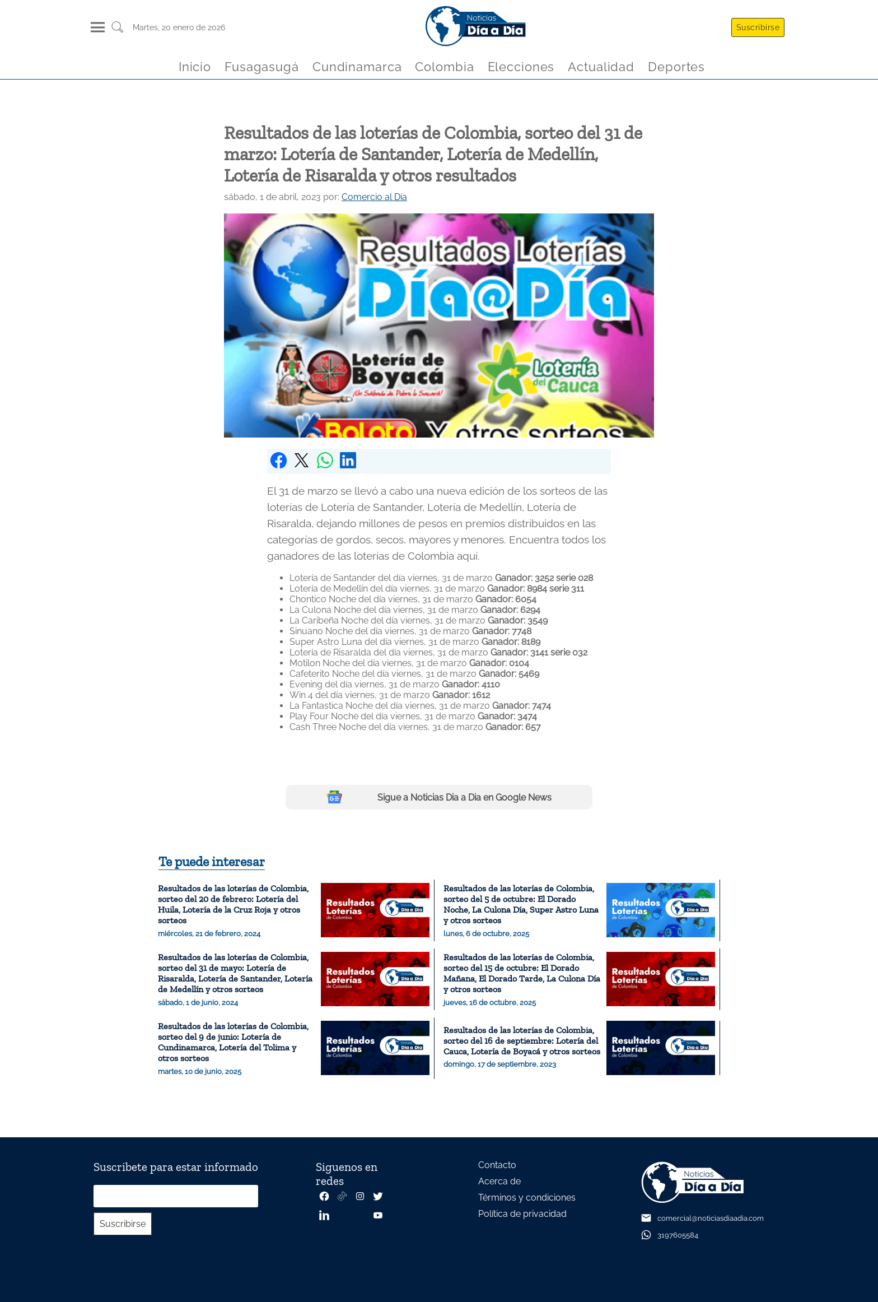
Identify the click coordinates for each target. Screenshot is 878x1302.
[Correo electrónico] (176, 1196)
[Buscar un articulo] (117, 31)
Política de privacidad (522, 1213)
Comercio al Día (374, 197)
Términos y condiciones (527, 1197)
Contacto (497, 1165)
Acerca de (499, 1181)
